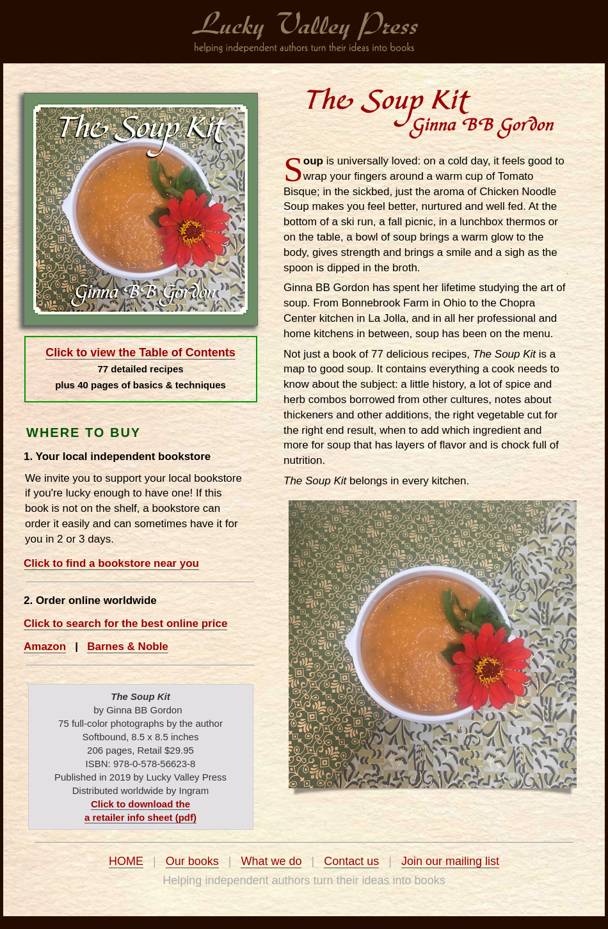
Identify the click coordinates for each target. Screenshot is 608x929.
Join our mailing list (450, 861)
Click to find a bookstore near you (111, 563)
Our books (192, 861)
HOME (126, 861)
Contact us (351, 861)
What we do (271, 861)
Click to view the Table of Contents (140, 352)
